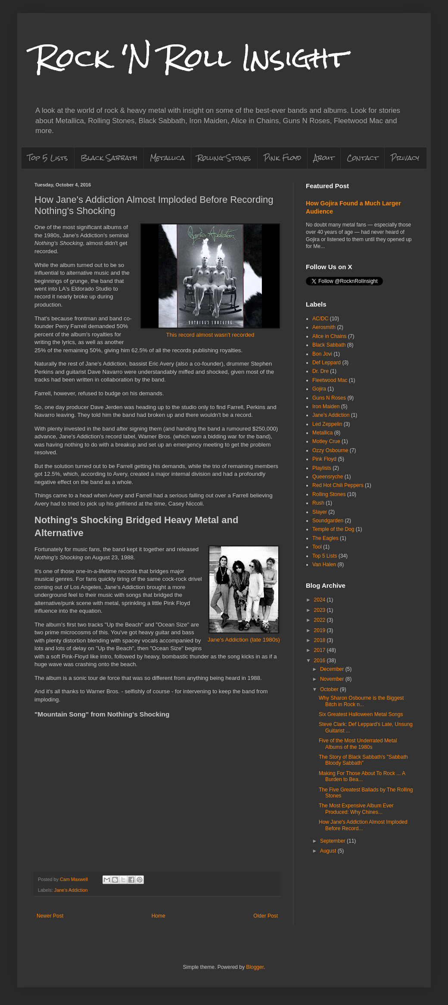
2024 (320, 600)
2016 (320, 661)
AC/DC (320, 319)
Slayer (319, 512)
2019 (320, 630)
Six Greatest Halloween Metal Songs (361, 714)
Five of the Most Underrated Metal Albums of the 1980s (358, 744)
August (329, 851)
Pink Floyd (282, 158)
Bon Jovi (322, 354)
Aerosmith (324, 327)
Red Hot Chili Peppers (338, 485)
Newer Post (50, 916)
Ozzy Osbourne (330, 450)
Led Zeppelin (327, 424)
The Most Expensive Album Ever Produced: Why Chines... (356, 809)
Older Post (265, 916)
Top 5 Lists (48, 158)
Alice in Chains (329, 336)
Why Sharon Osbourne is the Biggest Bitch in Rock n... (361, 701)
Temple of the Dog (333, 529)
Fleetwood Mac (329, 380)
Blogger (255, 967)
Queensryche (327, 477)
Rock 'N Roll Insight (190, 57)
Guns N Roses (329, 398)
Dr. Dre (320, 371)
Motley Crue (326, 441)
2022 (320, 620)
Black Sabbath (109, 158)
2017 (320, 650)
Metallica (167, 158)
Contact (362, 158)
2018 (320, 640)
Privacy (405, 158)
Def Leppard (326, 363)
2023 (320, 610)
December (332, 669)
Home (158, 916)
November (332, 679)
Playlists (321, 468)
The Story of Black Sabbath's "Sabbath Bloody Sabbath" (363, 760)
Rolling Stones (224, 158)
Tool (317, 547)
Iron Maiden (325, 406)
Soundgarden (327, 521)
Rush (318, 503)
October (330, 689)
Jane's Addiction (71, 890)
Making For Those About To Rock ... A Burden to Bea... (362, 776)
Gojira (319, 389)
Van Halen (324, 564)
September (333, 841)
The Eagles (325, 538)
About (324, 158)
